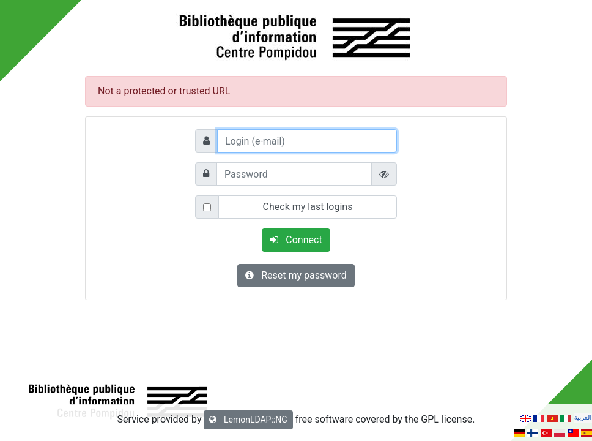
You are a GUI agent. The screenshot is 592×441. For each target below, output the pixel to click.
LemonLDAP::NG (248, 419)
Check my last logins (308, 207)
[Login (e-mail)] (307, 141)
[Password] (294, 174)
